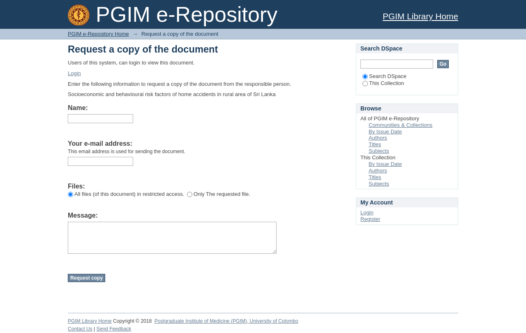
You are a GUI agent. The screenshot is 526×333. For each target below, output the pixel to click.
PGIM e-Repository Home (98, 34)
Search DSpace (384, 76)
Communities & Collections (400, 125)
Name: (78, 107)
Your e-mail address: (100, 143)
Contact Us (80, 329)
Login (74, 73)
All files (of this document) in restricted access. (126, 194)
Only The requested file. (218, 194)
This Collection (383, 83)
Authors (378, 138)
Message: (83, 215)
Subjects (379, 151)
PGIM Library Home (420, 16)
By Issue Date (385, 132)
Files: (76, 186)
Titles (375, 144)
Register (370, 219)
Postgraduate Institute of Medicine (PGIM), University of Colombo (226, 321)
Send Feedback (114, 329)
